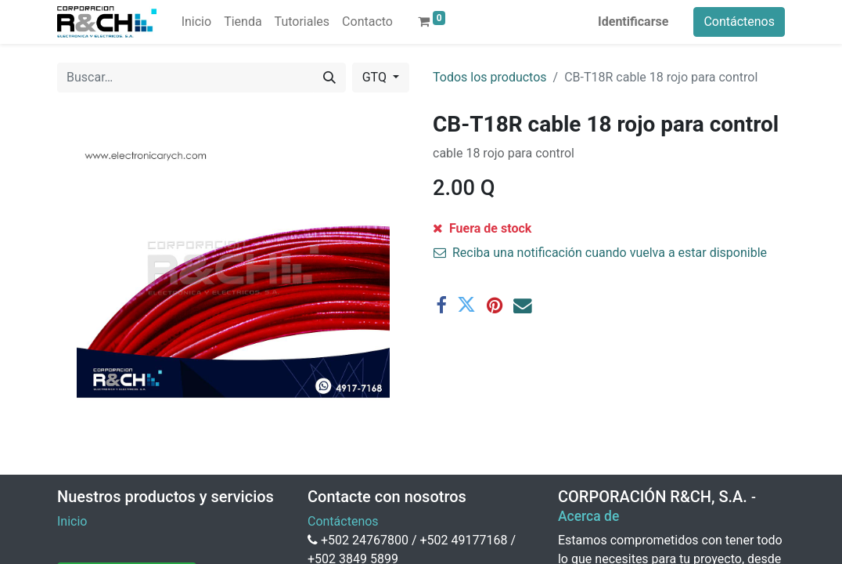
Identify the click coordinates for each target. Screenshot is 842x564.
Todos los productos (490, 77)
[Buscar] (329, 77)
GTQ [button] (376, 77)
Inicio (72, 521)
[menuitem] (196, 22)
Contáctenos (739, 21)
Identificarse (633, 21)
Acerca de (588, 516)
